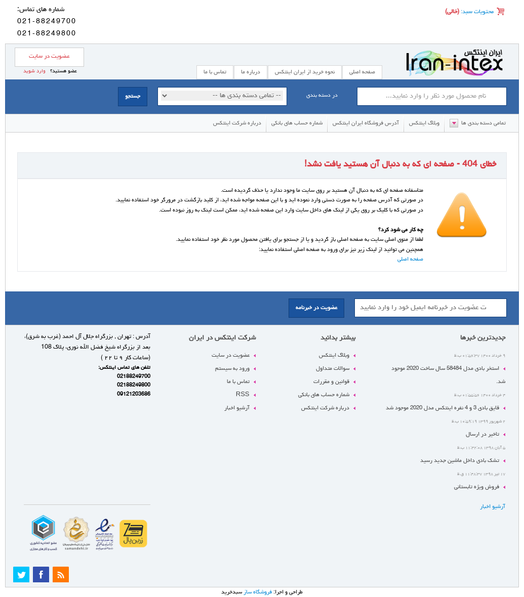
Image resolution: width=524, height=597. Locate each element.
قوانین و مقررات (331, 381)
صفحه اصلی (362, 72)
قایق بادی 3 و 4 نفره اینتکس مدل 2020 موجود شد (442, 408)
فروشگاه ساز (258, 592)
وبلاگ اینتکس (424, 123)
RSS (243, 395)
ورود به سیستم (232, 368)
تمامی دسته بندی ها (483, 123)
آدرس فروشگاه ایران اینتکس (366, 123)
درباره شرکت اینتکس (237, 123)
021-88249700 (46, 22)
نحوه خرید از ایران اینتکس (305, 72)
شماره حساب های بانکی (297, 123)
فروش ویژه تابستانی (476, 487)
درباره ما (250, 72)
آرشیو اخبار (492, 506)
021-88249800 (46, 34)
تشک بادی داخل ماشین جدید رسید (459, 460)
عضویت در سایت (49, 56)
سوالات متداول (332, 368)
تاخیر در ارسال (482, 434)
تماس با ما (238, 381)
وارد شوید (34, 71)
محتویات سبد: (476, 12)
